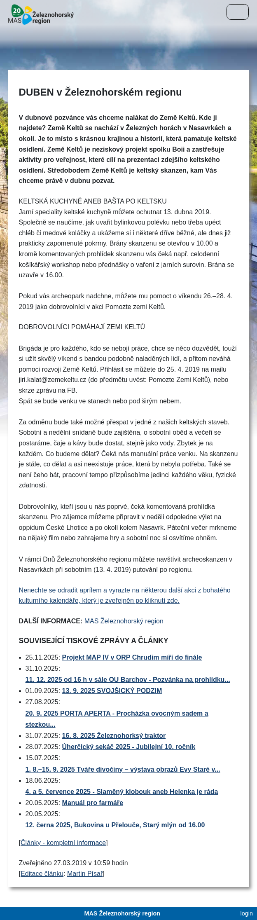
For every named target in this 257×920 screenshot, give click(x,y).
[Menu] (238, 12)
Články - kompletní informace (63, 842)
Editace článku (42, 873)
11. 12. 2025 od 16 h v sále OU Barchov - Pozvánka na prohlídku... (128, 679)
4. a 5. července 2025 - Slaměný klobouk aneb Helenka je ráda (122, 791)
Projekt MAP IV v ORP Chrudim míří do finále (132, 657)
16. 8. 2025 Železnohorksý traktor (114, 735)
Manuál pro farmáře (92, 802)
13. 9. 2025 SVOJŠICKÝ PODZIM (112, 690)
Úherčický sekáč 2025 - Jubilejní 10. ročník (129, 746)
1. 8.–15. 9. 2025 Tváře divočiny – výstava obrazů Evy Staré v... (123, 769)
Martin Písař (85, 873)
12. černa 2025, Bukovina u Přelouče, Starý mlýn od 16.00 (115, 825)
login (247, 913)
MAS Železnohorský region (124, 621)
